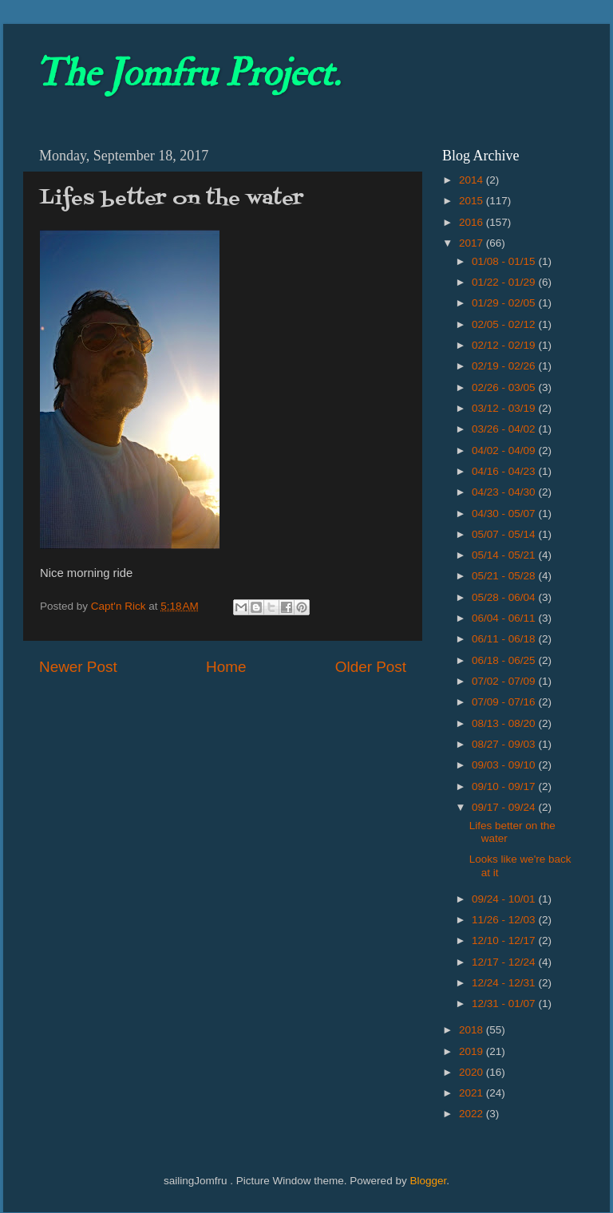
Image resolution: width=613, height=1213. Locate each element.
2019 (472, 1051)
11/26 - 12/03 (505, 920)
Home (226, 666)
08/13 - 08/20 (505, 723)
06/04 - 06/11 (505, 618)
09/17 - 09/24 (505, 807)
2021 (472, 1093)
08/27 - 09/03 (505, 744)
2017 (472, 243)
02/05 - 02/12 (505, 324)
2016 (472, 222)
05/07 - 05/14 (505, 534)
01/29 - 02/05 (505, 303)
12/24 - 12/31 (505, 983)
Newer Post (78, 666)
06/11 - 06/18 (505, 639)
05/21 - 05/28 (505, 576)
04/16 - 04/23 (505, 471)
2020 (472, 1072)
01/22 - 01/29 (505, 282)
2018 (472, 1030)
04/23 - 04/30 (505, 492)
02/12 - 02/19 (505, 345)
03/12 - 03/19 (505, 408)
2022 (472, 1114)
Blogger (427, 1181)
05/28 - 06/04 (505, 597)
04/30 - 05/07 (505, 514)
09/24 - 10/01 (505, 899)
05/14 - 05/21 (505, 555)
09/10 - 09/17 (505, 786)
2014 (472, 180)
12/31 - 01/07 (505, 1004)
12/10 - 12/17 (505, 940)
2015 (472, 201)
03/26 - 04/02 (505, 429)
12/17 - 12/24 (505, 962)
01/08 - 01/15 (505, 261)
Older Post (370, 666)
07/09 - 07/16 (505, 702)
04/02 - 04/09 (505, 450)
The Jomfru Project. (187, 73)
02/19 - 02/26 (505, 366)
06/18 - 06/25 (505, 660)
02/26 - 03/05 (505, 387)
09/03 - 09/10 (505, 765)
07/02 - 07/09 (505, 681)
